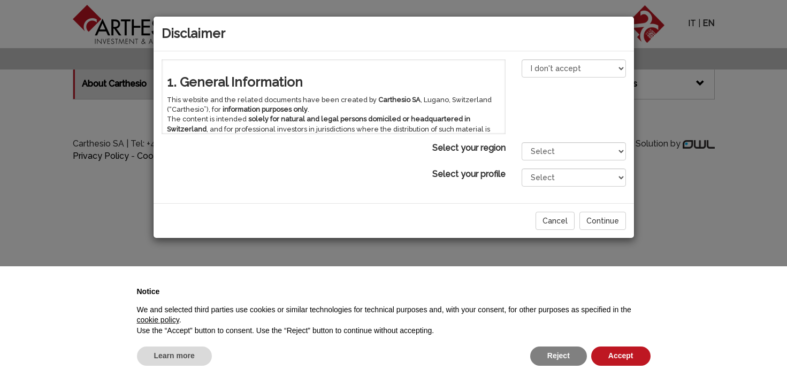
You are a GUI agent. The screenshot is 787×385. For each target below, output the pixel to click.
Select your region (469, 148)
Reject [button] (558, 355)
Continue (602, 221)
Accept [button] (620, 355)
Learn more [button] (174, 355)
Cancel (555, 221)
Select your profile (469, 174)
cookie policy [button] (158, 319)
